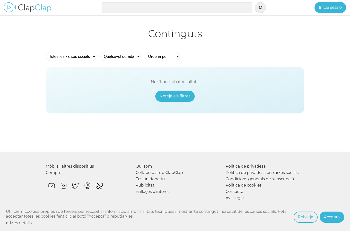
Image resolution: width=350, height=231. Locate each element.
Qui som (144, 166)
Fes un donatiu (150, 179)
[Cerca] (260, 7)
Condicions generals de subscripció (260, 179)
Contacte (234, 191)
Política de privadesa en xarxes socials (262, 172)
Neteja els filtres (175, 96)
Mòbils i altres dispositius (70, 166)
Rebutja (305, 217)
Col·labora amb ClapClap (159, 172)
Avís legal (235, 198)
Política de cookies (244, 185)
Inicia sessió (330, 7)
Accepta (332, 217)
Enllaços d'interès (152, 191)
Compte (53, 172)
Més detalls (21, 223)
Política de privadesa (246, 166)
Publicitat (145, 185)
